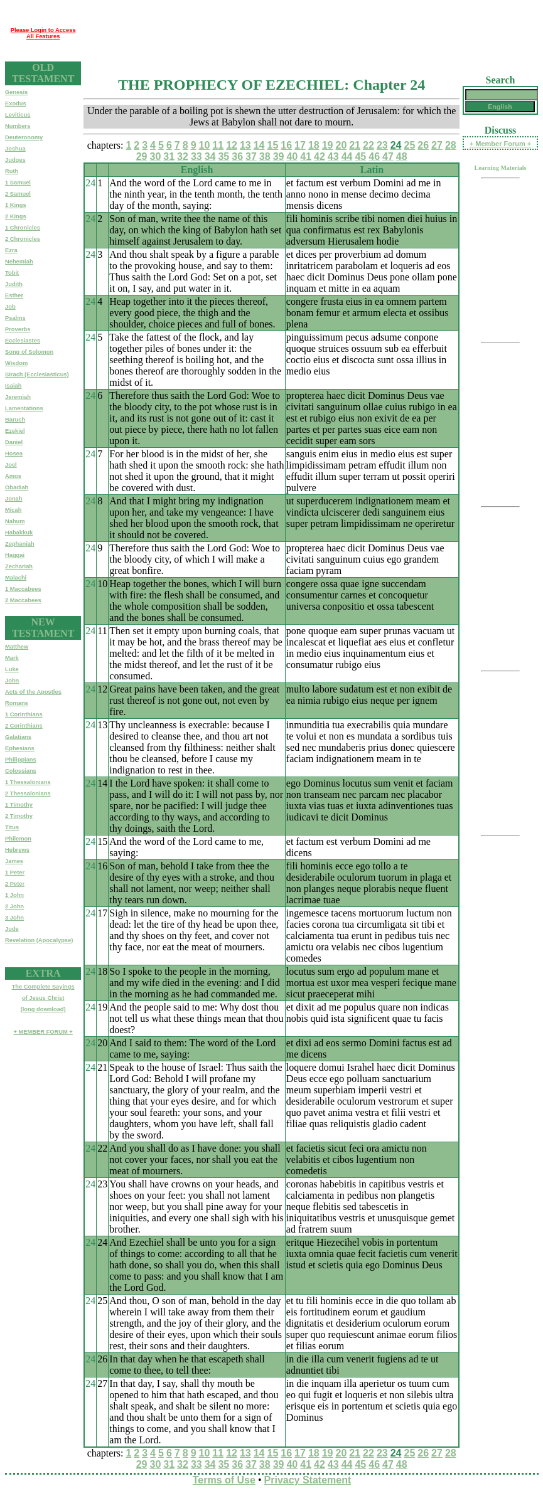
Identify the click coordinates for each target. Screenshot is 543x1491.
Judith (14, 284)
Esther (14, 295)
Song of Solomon (29, 352)
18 (314, 145)
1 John (14, 895)
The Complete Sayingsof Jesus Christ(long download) (43, 998)
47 (388, 156)
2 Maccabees (23, 600)
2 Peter (14, 884)
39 (278, 156)
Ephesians (20, 748)
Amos (13, 476)
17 (300, 145)
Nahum (15, 521)
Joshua (15, 149)
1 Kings (15, 205)
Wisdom (16, 363)
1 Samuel (18, 182)
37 (251, 156)
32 (182, 156)
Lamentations (24, 408)
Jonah (13, 499)
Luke (12, 669)
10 (204, 145)
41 (305, 156)
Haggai (14, 555)
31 (169, 156)
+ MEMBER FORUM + (42, 1032)
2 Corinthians (24, 726)
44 (347, 156)
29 (142, 156)
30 (155, 156)
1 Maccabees (23, 589)
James (14, 861)
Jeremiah (18, 397)
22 (368, 145)
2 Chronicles (22, 239)
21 (354, 145)
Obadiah (16, 487)
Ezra (11, 250)
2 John (14, 906)
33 (196, 156)
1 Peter (14, 872)
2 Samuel (18, 194)
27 (437, 145)
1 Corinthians (24, 714)
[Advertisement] (309, 33)
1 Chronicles (22, 228)
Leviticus (17, 115)
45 (360, 156)
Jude (12, 929)
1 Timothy (19, 805)
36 (237, 156)
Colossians (20, 771)
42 (319, 156)
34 (210, 156)
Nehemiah (19, 261)
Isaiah (13, 386)
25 (409, 145)
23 (382, 145)
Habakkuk (19, 532)
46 (374, 156)
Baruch (15, 420)
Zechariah (19, 566)
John (12, 680)
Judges (15, 160)
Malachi (15, 578)
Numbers (17, 126)
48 (401, 156)
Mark (12, 658)
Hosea (14, 453)
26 (423, 145)
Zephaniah (20, 544)
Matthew (16, 647)
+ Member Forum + (500, 143)
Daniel (14, 442)
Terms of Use (224, 1480)
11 (217, 145)
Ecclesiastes (22, 340)
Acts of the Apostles (33, 692)
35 (223, 156)
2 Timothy (19, 816)
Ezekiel (15, 431)
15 (273, 145)
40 (292, 156)
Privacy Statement (308, 1480)
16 (286, 145)
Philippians (20, 759)
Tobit (12, 273)
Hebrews (17, 850)
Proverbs (17, 329)
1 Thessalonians (28, 782)
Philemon (18, 839)
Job (10, 307)
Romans (16, 703)
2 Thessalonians (28, 793)
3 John (14, 918)
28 (450, 145)
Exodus (15, 103)
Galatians (18, 737)
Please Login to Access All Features (43, 33)
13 (245, 145)
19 (327, 145)
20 (341, 145)
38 (265, 156)
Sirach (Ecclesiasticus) (37, 374)
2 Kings (15, 216)
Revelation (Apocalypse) (39, 940)
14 (259, 145)
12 (231, 145)
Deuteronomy (24, 137)
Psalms (15, 318)
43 (333, 156)
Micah (13, 510)
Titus (12, 827)
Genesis (16, 92)
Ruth (11, 171)
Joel (11, 465)
